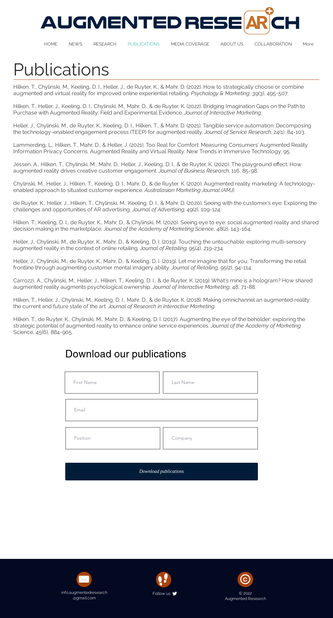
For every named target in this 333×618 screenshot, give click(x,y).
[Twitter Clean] (174, 593)
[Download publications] (161, 471)
